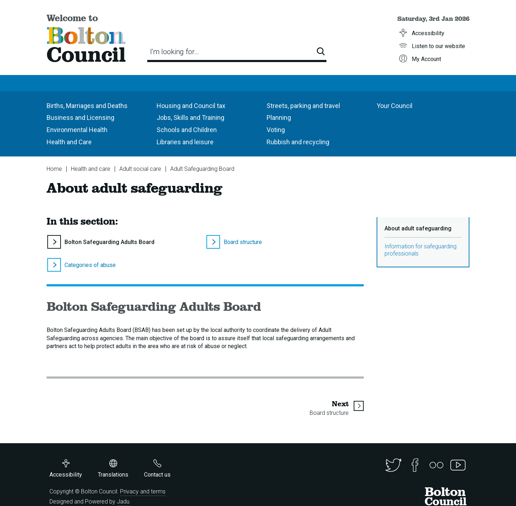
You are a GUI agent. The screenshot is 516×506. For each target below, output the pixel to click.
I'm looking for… (174, 51)
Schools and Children (187, 129)
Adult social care (140, 168)
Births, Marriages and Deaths (87, 105)
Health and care (90, 168)
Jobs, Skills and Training (190, 117)
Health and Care (69, 142)
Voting (276, 129)
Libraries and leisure (185, 142)
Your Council (394, 105)
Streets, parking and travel (303, 105)
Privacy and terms (143, 491)
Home (54, 168)
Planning (279, 117)
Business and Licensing (80, 117)
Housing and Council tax (191, 105)
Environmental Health (77, 129)
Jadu (123, 501)
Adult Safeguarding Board (202, 168)
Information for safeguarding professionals (420, 250)
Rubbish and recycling (298, 142)
